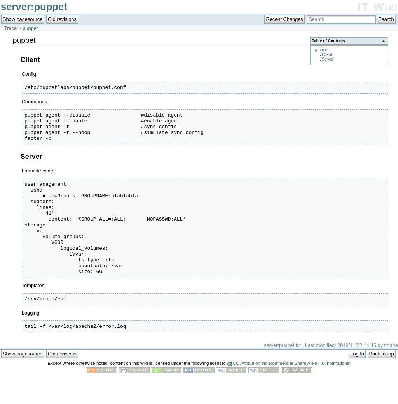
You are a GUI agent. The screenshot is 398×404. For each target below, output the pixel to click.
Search (386, 19)
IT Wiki (378, 7)
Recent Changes (284, 19)
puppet (30, 28)
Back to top (381, 382)
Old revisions (62, 19)
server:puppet (34, 6)
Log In (357, 382)
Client (327, 54)
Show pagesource (22, 19)
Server (327, 59)
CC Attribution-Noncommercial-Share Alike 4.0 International (292, 391)
